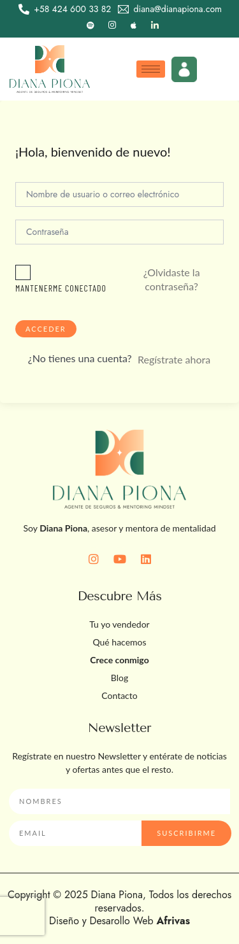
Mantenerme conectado (60, 288)
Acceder (45, 329)
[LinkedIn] (154, 25)
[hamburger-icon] (150, 69)
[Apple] (133, 25)
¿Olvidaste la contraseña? (171, 279)
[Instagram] (112, 25)
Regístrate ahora (174, 359)
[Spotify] (90, 25)
